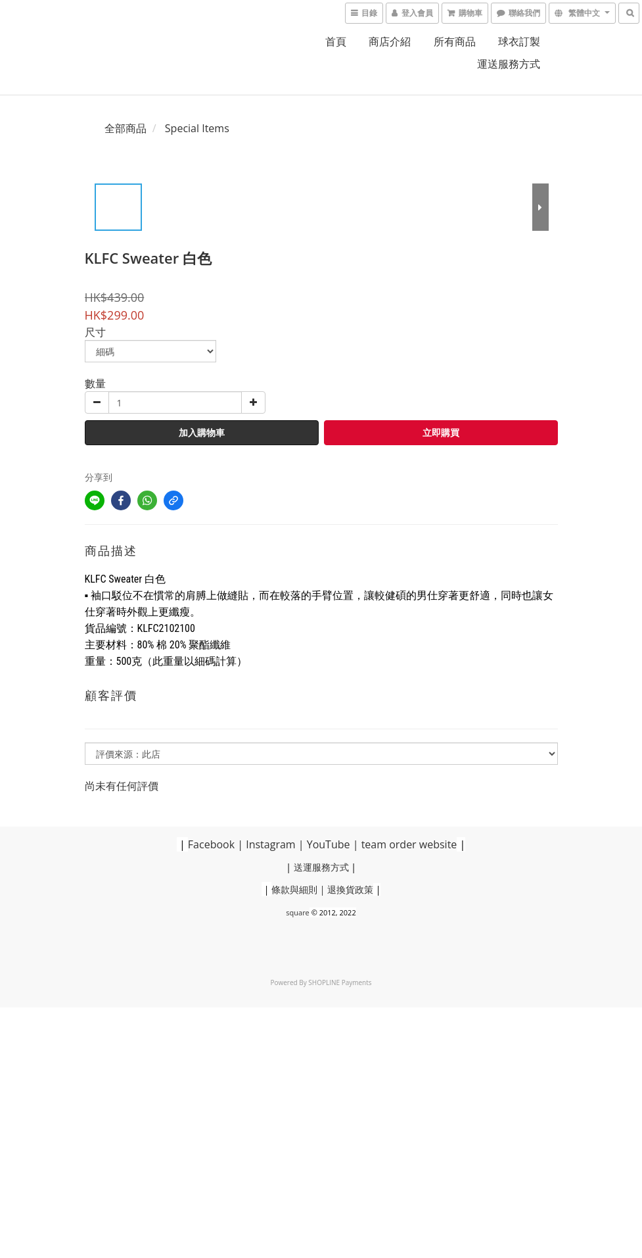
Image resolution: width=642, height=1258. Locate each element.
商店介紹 (390, 41)
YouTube (328, 844)
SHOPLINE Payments (339, 982)
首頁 (335, 41)
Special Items (197, 128)
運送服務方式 (508, 64)
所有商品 (455, 41)
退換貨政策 (350, 889)
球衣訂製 (519, 41)
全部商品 (125, 128)
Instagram (270, 844)
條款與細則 (294, 889)
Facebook (211, 844)
